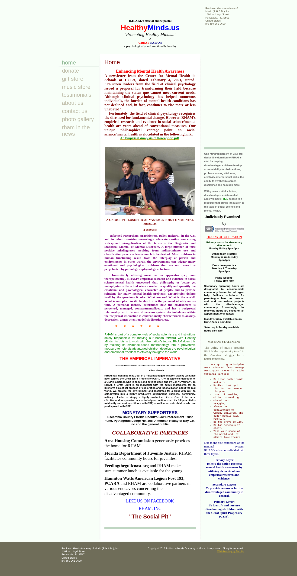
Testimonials (76, 95)
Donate (70, 71)
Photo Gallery (78, 119)
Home (69, 62)
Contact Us (74, 111)
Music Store (76, 87)
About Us (72, 103)
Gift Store (72, 79)
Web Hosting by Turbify (230, 551)
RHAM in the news (76, 130)
